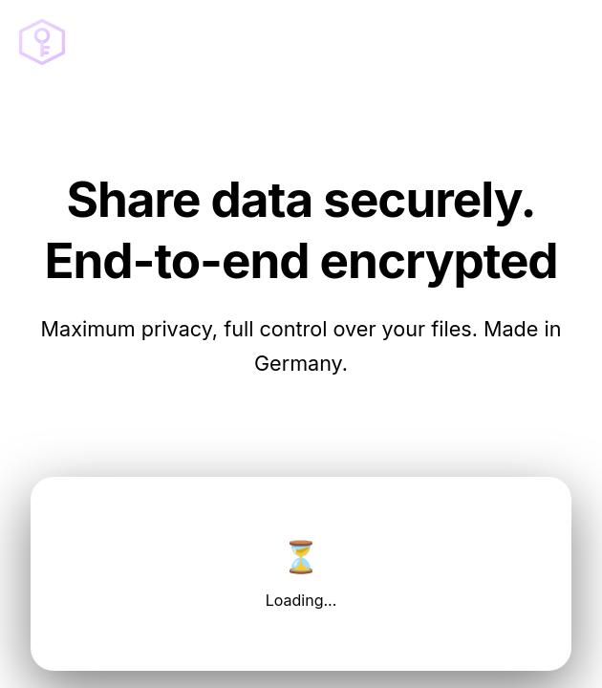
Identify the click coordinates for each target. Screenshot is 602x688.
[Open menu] (566, 42)
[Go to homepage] (42, 42)
